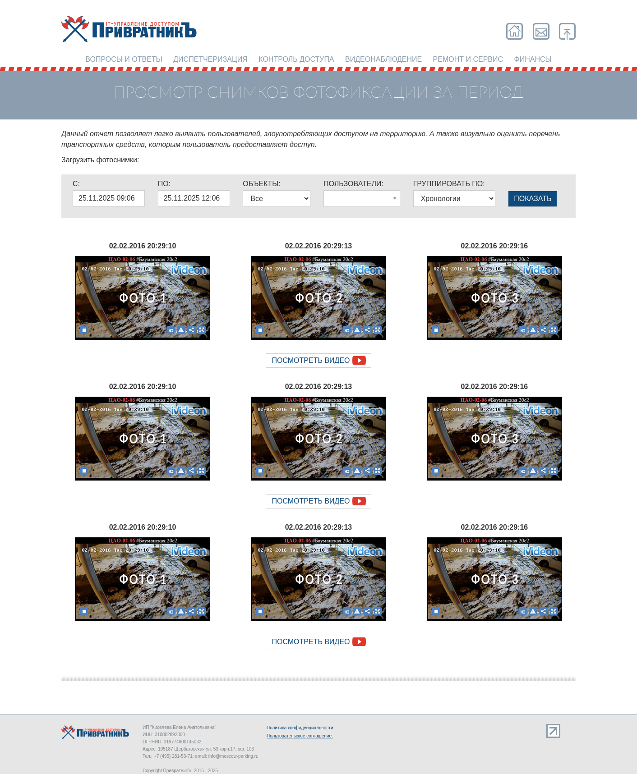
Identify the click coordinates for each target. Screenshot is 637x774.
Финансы (533, 59)
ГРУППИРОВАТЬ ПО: (449, 184)
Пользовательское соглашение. (300, 735)
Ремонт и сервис (468, 59)
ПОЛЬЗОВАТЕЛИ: (353, 184)
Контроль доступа (296, 59)
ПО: (164, 184)
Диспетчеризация (210, 59)
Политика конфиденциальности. (300, 727)
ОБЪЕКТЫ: (261, 184)
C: (76, 184)
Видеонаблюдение (383, 59)
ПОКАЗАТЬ (532, 198)
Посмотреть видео (311, 360)
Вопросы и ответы (123, 59)
